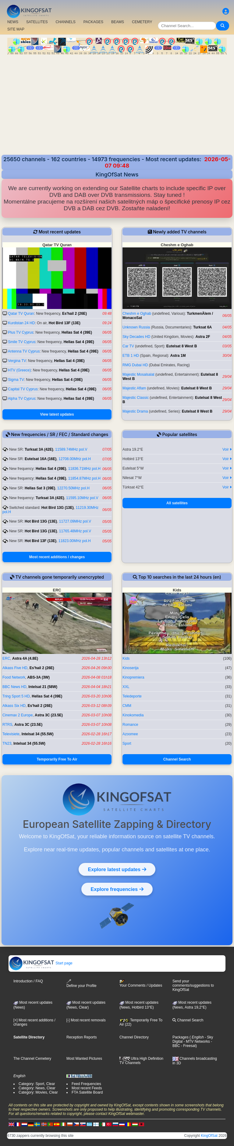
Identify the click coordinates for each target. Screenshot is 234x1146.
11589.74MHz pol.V (71, 449)
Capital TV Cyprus (22, 389)
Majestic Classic (135, 398)
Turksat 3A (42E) (39, 449)
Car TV (128, 346)
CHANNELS (65, 22)
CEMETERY (142, 22)
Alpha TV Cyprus (22, 398)
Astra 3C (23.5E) (49, 715)
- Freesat (188, 1046)
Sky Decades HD (136, 337)
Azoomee (130, 734)
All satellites (177, 503)
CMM (126, 706)
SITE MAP (15, 29)
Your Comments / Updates (140, 984)
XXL (125, 687)
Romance (130, 724)
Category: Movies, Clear (38, 1092)
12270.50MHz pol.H (73, 488)
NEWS (12, 22)
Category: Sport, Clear (37, 1084)
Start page (41, 963)
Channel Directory (134, 1037)
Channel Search (177, 759)
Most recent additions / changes (57, 557)
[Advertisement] (117, 109)
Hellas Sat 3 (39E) (40, 488)
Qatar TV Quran (21, 313)
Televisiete (11, 734)
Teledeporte (132, 696)
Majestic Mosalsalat (138, 374)
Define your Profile (81, 983)
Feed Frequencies (86, 1084)
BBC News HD (14, 687)
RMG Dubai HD (135, 365)
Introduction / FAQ (28, 981)
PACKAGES (93, 22)
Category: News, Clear (37, 1088)
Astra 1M (178, 355)
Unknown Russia (136, 327)
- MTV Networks (196, 1041)
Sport (126, 743)
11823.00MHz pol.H (74, 541)
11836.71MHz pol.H (84, 469)
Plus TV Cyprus (20, 332)
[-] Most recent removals (86, 1020)
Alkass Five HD (14, 668)
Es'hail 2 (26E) (74, 313)
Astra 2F (202, 337)
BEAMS (117, 22)
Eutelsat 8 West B (181, 346)
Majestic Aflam (134, 388)
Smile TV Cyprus (21, 342)
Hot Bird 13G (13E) (57, 508)
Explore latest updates (117, 869)
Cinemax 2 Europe (17, 715)
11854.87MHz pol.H (84, 478)
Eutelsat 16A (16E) (40, 459)
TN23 (6, 743)
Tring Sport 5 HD (16, 696)
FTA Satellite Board (87, 1092)
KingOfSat (209, 1136)
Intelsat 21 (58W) (42, 687)
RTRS (7, 724)
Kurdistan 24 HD (21, 323)
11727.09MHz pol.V (75, 521)
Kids (125, 658)
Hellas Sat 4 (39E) (77, 332)
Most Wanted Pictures (84, 1058)
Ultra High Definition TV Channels (141, 1060)
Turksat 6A (202, 327)
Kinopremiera (133, 677)
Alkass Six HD (14, 706)
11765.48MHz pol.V (75, 531)
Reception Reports (81, 1037)
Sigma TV (16, 380)
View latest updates (57, 414)
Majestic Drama (135, 411)
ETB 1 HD (130, 355)
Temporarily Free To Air (57, 759)
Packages (180, 1037)
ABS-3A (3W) (38, 677)
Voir (227, 449)
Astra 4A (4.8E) (25, 658)
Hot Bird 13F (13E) (64, 323)
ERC (6, 658)
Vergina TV (17, 361)
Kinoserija (130, 668)
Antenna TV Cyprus (24, 351)
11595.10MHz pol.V (82, 498)
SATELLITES (37, 22)
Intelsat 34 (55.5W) (38, 734)
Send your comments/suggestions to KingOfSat (193, 985)
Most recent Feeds (87, 1088)
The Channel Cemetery (32, 1058)
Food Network (13, 677)
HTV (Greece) (19, 370)
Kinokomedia (133, 715)
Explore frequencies (116, 889)
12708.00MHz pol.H (74, 459)
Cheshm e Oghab (136, 313)
